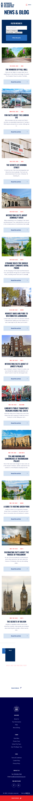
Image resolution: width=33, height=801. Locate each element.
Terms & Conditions (16, 757)
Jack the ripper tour (16, 747)
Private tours (16, 741)
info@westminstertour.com (18, 776)
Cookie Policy (16, 760)
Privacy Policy (16, 763)
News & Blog (16, 727)
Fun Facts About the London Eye (16, 116)
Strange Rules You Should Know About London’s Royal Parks (17, 265)
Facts (21, 211)
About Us (16, 719)
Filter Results (16, 38)
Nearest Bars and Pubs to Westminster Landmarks (16, 314)
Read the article (19, 82)
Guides (22, 310)
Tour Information (16, 722)
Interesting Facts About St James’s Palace (16, 365)
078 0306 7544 (18, 774)
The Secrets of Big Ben (16, 621)
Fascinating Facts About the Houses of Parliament (16, 553)
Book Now (16, 738)
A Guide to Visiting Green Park (16, 506)
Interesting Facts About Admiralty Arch (16, 216)
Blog (22, 66)
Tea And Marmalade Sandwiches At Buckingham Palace (16, 458)
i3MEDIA (27, 793)
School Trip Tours (16, 744)
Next (10, 650)
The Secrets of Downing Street (16, 166)
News (23, 404)
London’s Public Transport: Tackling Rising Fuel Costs (16, 409)
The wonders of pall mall (16, 69)
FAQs (16, 725)
